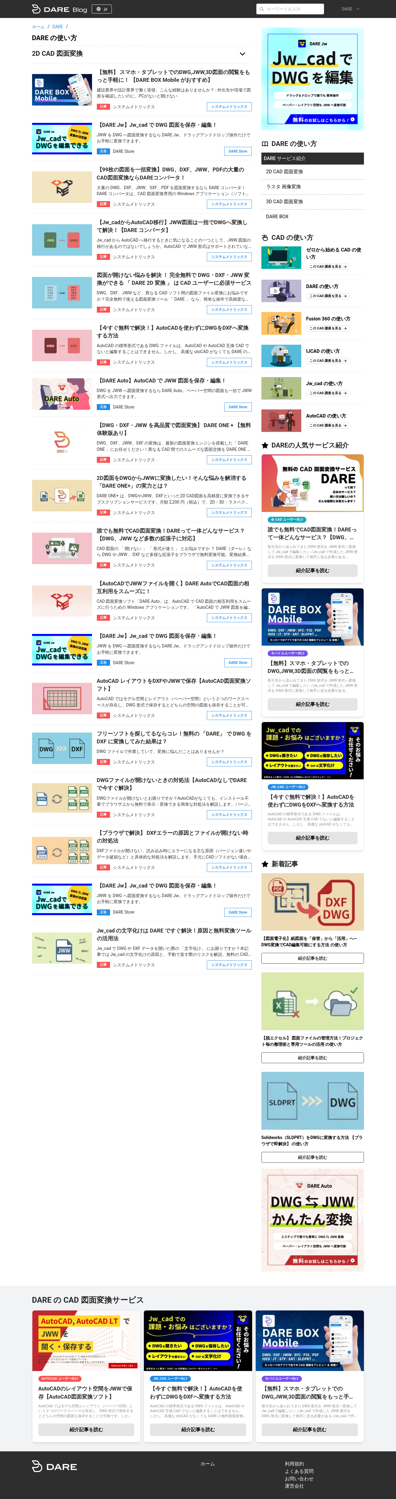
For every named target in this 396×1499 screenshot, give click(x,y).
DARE (57, 27)
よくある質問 (299, 1471)
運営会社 (294, 1486)
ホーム (38, 27)
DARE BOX (277, 216)
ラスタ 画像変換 (283, 186)
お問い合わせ (299, 1479)
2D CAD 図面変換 (284, 171)
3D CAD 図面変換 (284, 201)
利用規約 (294, 1464)
